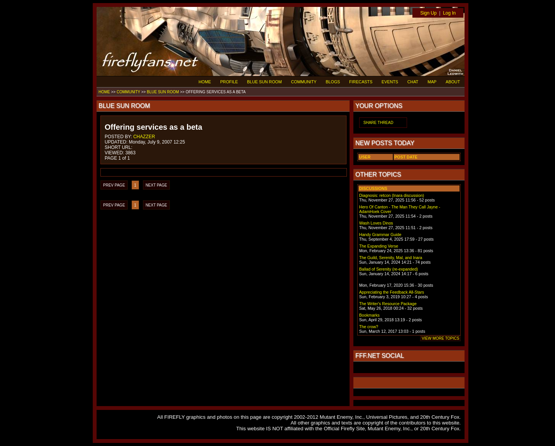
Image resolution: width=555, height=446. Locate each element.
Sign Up (428, 13)
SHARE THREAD (378, 123)
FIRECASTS (361, 81)
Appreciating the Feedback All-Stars (391, 292)
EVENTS (390, 81)
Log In (449, 13)
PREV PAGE (114, 185)
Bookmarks (369, 315)
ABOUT (453, 81)
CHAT (413, 81)
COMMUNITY (304, 81)
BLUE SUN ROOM (264, 81)
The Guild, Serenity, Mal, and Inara (390, 257)
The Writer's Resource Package (388, 303)
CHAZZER (144, 136)
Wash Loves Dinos (376, 223)
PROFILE (229, 81)
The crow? (368, 326)
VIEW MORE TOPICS (440, 338)
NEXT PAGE (156, 185)
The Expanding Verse (378, 246)
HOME (205, 81)
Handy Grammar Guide (380, 234)
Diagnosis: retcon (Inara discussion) (391, 195)
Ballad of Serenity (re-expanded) (388, 269)
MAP (431, 81)
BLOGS (333, 81)
